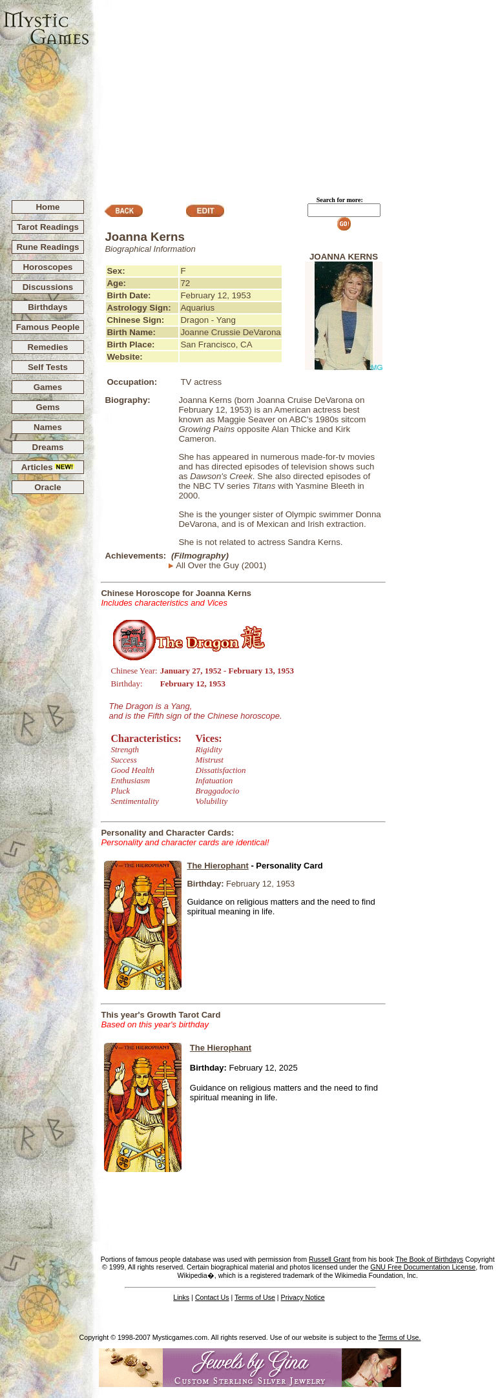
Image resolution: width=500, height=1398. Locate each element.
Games (48, 387)
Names (48, 427)
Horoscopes (47, 267)
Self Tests (48, 367)
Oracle (47, 487)
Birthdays (47, 307)
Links (181, 1297)
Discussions (48, 287)
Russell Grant (330, 1259)
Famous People (48, 327)
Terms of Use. (400, 1337)
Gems (47, 407)
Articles (48, 467)
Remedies (47, 347)
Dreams (48, 447)
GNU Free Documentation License (422, 1267)
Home (47, 207)
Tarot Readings (48, 227)
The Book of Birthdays (429, 1259)
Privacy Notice (303, 1297)
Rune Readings (47, 247)
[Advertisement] (295, 94)
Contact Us (212, 1297)
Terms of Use (254, 1297)
